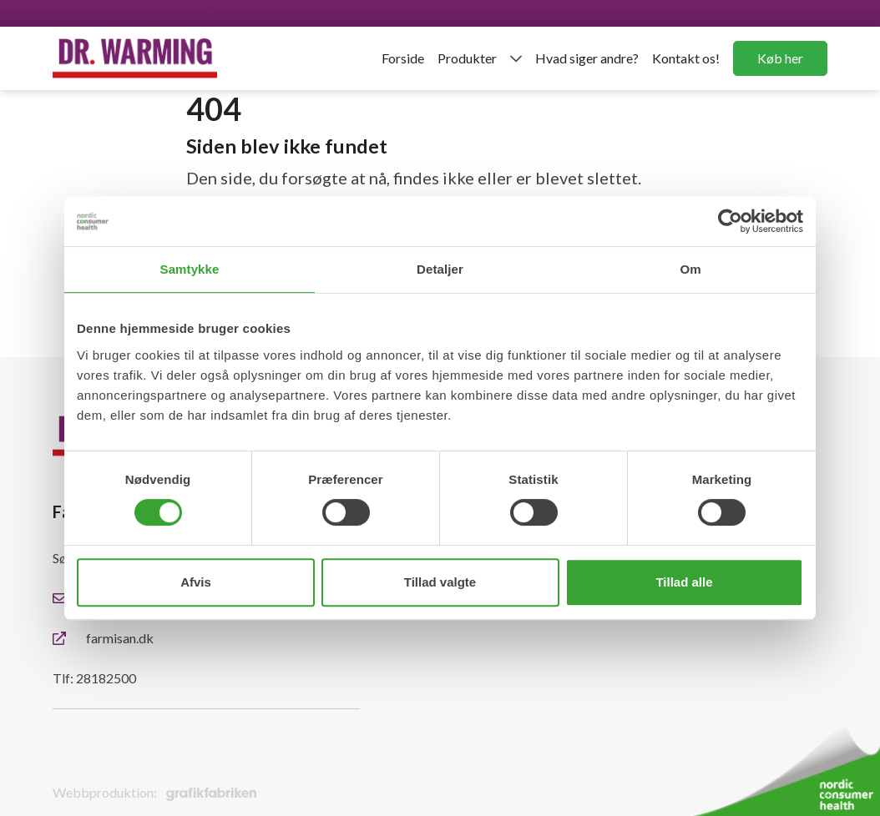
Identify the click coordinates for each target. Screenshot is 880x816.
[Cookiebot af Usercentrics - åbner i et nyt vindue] (730, 221)
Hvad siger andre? (587, 58)
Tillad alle (683, 582)
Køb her (780, 58)
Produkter (467, 58)
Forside (403, 58)
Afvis (195, 582)
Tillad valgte (440, 582)
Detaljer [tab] (440, 269)
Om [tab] (690, 269)
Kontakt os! (686, 58)
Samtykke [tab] (190, 269)
